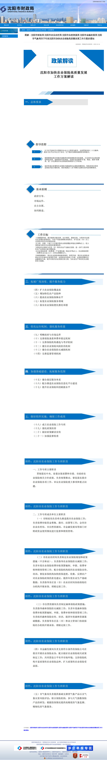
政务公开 (30, 30)
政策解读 (4, 36)
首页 (23, 30)
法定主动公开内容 (40, 30)
